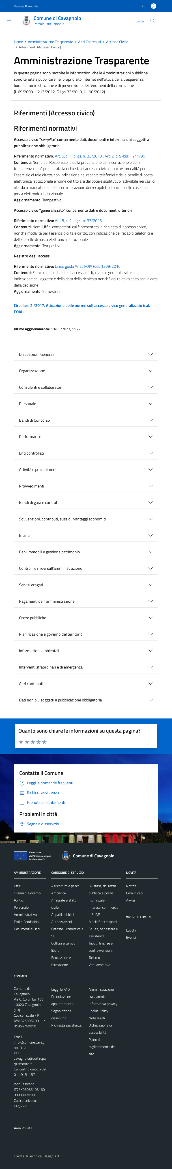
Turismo (94, 957)
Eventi (131, 937)
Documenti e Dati (27, 929)
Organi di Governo (27, 893)
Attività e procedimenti (38, 469)
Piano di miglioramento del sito (102, 1047)
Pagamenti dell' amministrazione (47, 601)
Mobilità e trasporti (103, 921)
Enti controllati (31, 453)
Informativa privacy (103, 1003)
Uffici (17, 886)
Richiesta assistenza (66, 1025)
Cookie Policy (98, 1011)
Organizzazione (32, 371)
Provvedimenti (31, 486)
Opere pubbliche (32, 618)
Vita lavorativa (99, 964)
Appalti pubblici (62, 914)
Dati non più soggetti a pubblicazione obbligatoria (60, 700)
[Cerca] (152, 21)
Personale (27, 404)
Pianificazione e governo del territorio (51, 634)
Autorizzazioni (61, 921)
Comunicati (134, 893)
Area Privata (23, 1128)
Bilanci (24, 535)
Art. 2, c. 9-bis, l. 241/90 (125, 156)
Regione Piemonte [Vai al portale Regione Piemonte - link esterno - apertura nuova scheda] (26, 6)
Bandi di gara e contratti (39, 502)
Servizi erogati (31, 585)
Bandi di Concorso (34, 420)
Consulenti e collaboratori (40, 387)
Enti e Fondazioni (26, 921)
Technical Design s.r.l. (44, 1156)
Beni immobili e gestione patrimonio (49, 552)
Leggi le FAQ (60, 989)
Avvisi (130, 900)
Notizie (131, 886)
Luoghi (131, 930)
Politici (19, 900)
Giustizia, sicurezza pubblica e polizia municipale (102, 893)
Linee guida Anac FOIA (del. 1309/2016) (88, 266)
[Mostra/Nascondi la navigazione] (9, 20)
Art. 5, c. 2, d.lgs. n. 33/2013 (78, 221)
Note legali (97, 1018)
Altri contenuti (31, 684)
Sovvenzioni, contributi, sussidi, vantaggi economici (62, 519)
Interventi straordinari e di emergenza (51, 667)
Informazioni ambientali (39, 651)
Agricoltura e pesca (65, 886)
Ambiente (58, 893)
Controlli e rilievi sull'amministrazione (50, 568)
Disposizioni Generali (36, 354)
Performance (30, 437)
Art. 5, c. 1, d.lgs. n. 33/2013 (78, 156)
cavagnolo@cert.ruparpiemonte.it (30, 1061)
